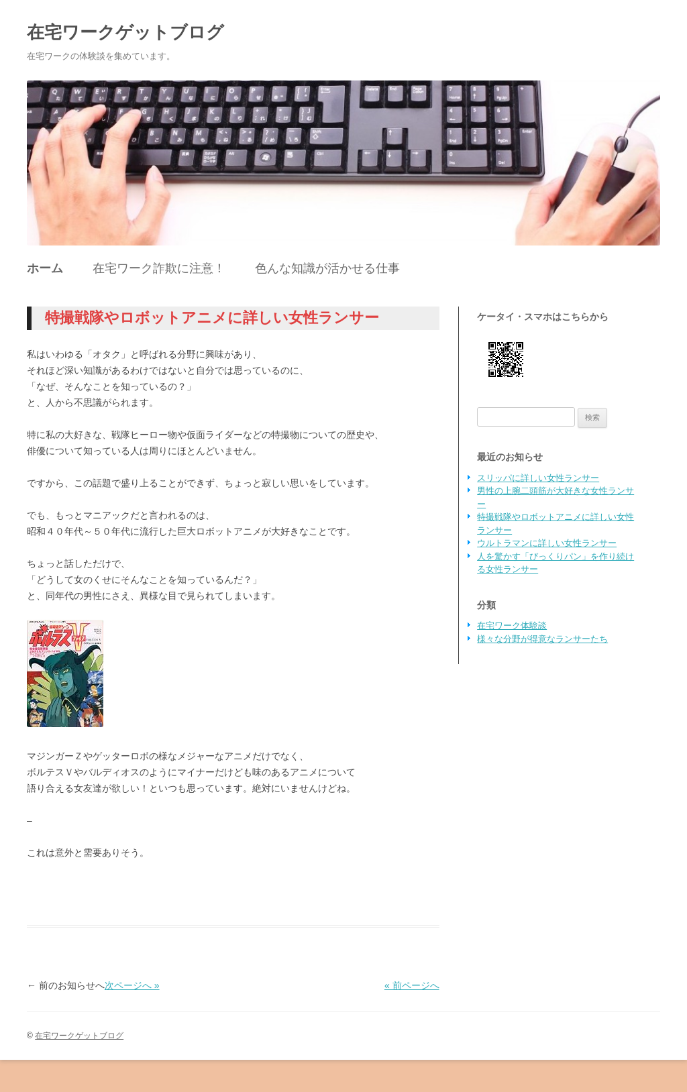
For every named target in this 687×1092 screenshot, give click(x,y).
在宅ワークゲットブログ (125, 32)
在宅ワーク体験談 (512, 625)
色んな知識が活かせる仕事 (327, 268)
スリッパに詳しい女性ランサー (538, 478)
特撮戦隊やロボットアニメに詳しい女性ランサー (212, 317)
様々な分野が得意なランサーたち (542, 639)
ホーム (45, 268)
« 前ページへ (411, 985)
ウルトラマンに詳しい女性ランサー (547, 543)
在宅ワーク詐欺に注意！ (159, 268)
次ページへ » (132, 985)
